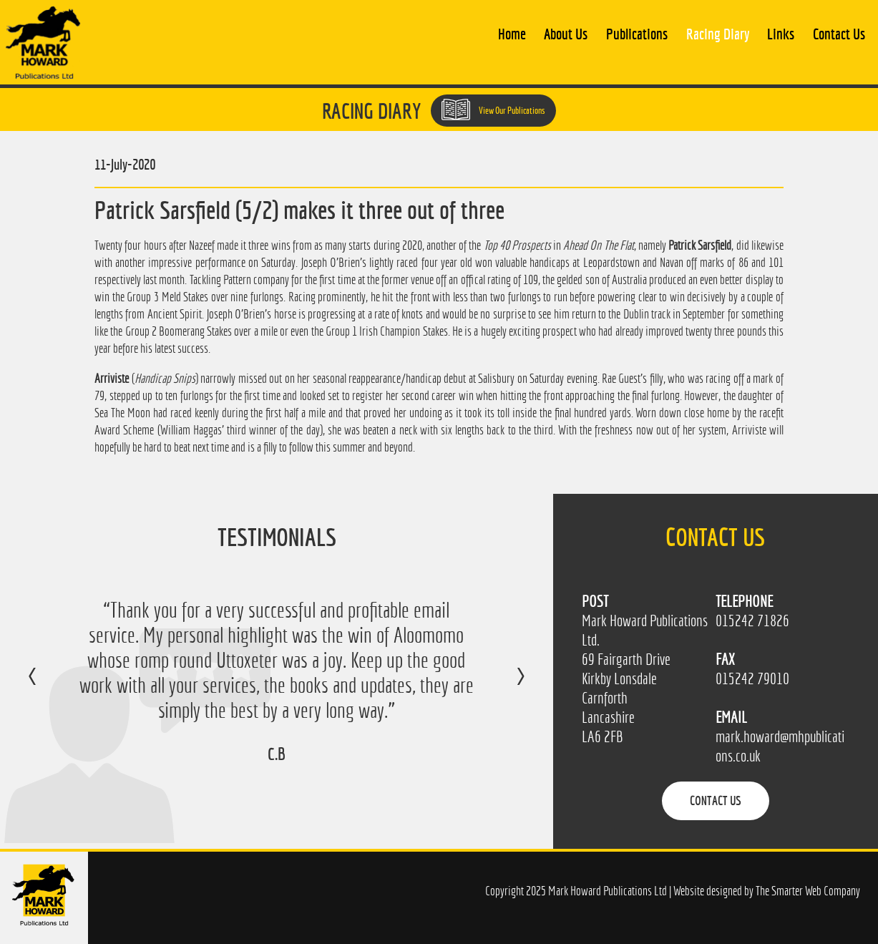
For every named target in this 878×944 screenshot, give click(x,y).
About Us (565, 33)
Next (506, 686)
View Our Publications (493, 109)
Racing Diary (717, 33)
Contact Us (839, 33)
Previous (47, 686)
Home (512, 33)
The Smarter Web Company (808, 890)
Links (780, 33)
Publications (637, 33)
